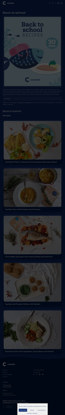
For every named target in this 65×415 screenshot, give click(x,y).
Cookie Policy (29, 413)
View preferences (42, 410)
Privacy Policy (34, 413)
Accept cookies (22, 410)
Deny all (32, 410)
